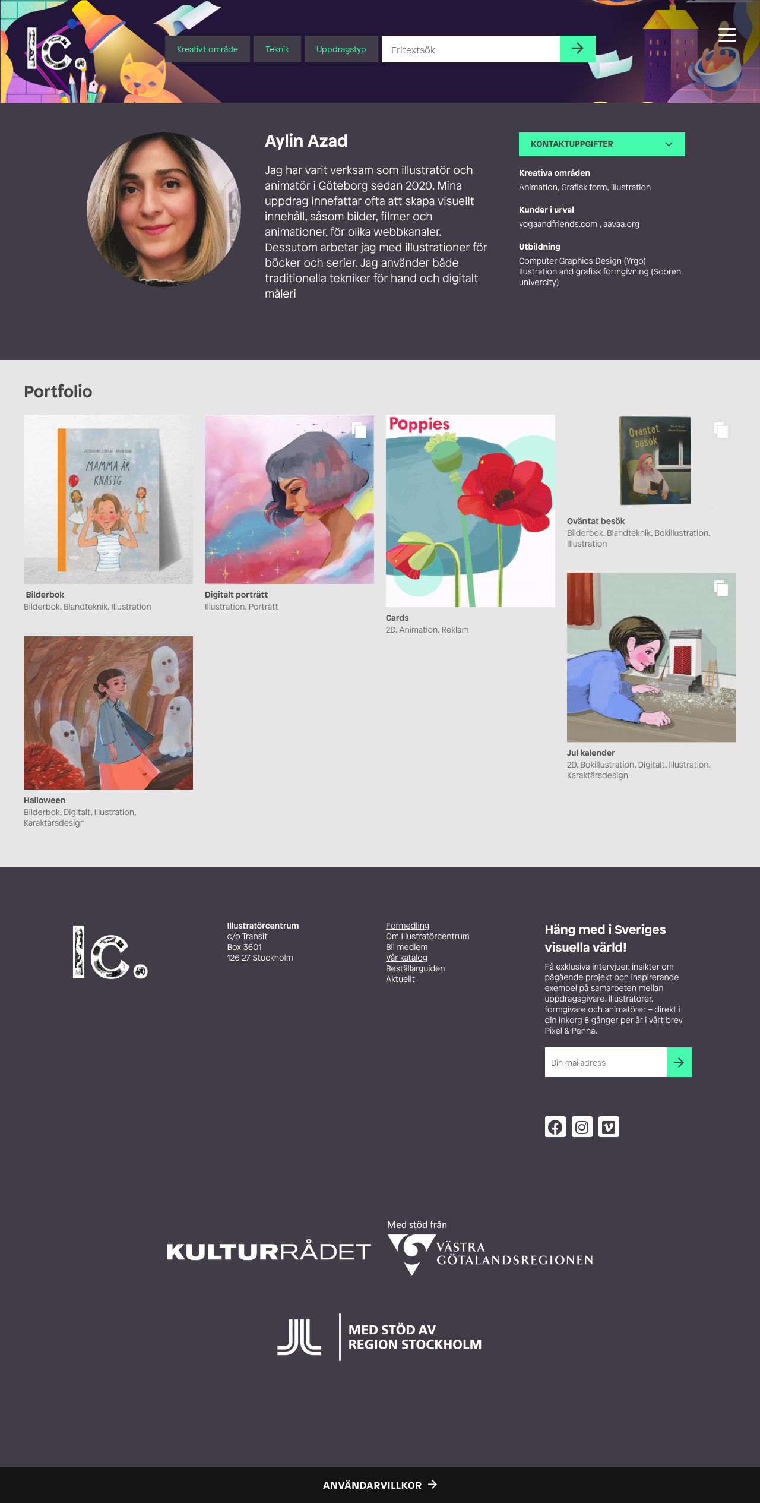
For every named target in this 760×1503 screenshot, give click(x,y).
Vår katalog (407, 958)
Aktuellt (400, 979)
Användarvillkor (372, 1485)
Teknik (277, 49)
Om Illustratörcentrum (428, 936)
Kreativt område (207, 49)
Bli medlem (407, 947)
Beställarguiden (415, 968)
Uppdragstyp (341, 49)
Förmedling (407, 926)
